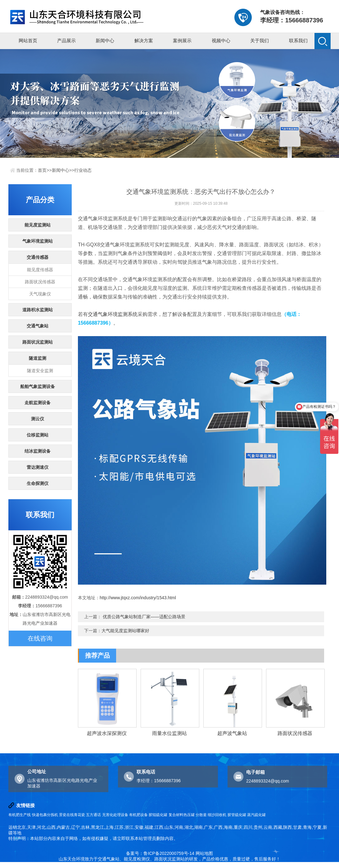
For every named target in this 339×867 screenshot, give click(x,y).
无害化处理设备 (115, 815)
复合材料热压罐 (182, 815)
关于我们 (259, 40)
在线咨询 (40, 638)
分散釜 (201, 815)
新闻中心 (105, 40)
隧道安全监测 (40, 370)
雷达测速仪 (37, 467)
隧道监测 (37, 358)
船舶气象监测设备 (37, 386)
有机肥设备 (138, 815)
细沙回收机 (217, 815)
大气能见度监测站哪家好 (125, 630)
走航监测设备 (38, 402)
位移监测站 (37, 434)
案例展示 (182, 40)
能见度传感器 (40, 269)
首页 (42, 170)
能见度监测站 (38, 224)
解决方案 (143, 40)
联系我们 (298, 40)
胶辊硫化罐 (158, 815)
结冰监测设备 (38, 451)
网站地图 (204, 853)
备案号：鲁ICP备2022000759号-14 (160, 853)
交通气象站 (37, 325)
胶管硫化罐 (237, 815)
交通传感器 (37, 257)
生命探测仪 (37, 483)
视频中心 (221, 40)
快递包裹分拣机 (45, 815)
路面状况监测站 (37, 342)
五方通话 (93, 815)
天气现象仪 (40, 293)
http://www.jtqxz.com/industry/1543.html (138, 597)
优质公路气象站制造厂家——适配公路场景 (144, 616)
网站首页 (28, 40)
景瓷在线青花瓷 (72, 815)
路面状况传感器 (40, 281)
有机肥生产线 (19, 815)
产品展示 (66, 40)
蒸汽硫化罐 (256, 815)
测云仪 (37, 418)
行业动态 (83, 170)
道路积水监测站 (37, 309)
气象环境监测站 (37, 241)
